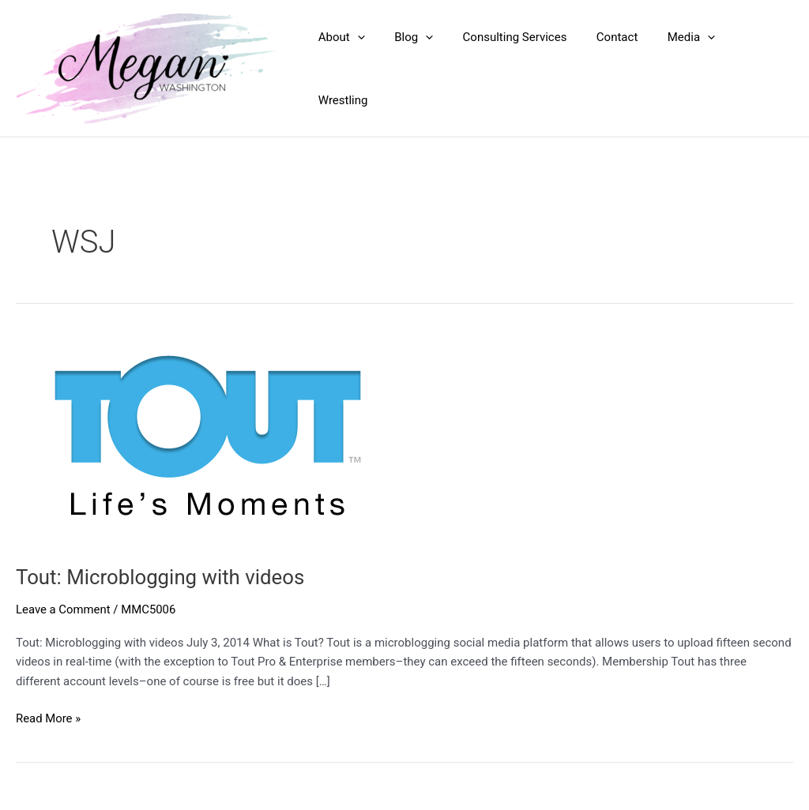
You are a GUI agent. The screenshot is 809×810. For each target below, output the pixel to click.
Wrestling (756, 69)
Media (684, 68)
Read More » (48, 719)
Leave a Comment (63, 609)
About (358, 68)
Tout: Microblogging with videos (161, 577)
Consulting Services (520, 69)
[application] (374, 68)
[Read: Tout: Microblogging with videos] (202, 439)
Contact (616, 69)
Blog (424, 68)
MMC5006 (149, 609)
